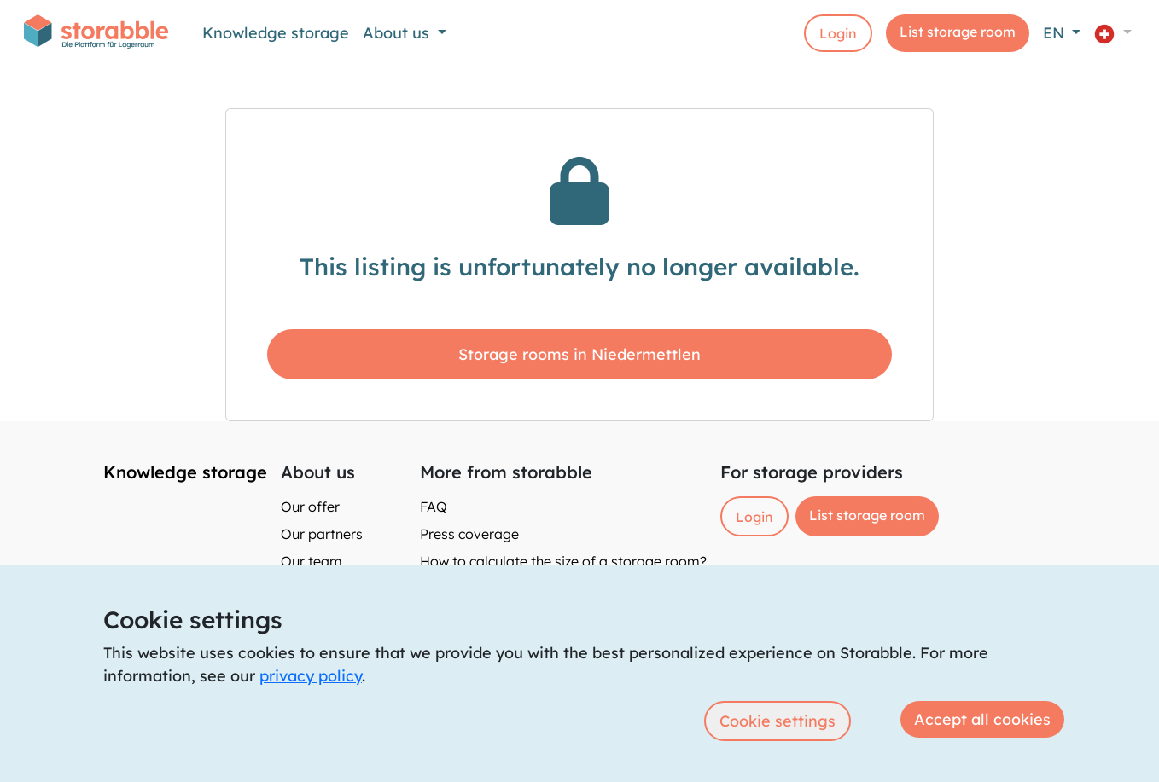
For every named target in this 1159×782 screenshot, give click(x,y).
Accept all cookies (982, 719)
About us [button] (398, 33)
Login (838, 33)
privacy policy (310, 676)
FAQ (433, 506)
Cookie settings (777, 721)
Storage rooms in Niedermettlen (579, 354)
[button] (1113, 32)
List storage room (958, 31)
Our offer (310, 506)
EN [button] (1056, 33)
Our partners (322, 533)
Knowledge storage (275, 33)
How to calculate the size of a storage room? (563, 561)
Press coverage (469, 533)
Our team (311, 561)
